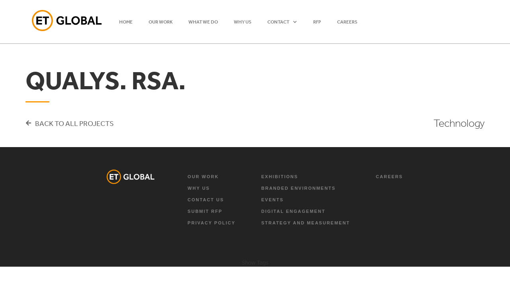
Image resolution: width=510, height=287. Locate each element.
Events (272, 199)
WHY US (242, 22)
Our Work (203, 176)
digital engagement (293, 211)
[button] (282, 22)
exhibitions (279, 176)
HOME (126, 22)
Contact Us (206, 199)
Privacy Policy (211, 222)
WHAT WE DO (203, 22)
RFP (317, 22)
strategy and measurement (305, 222)
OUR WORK (161, 22)
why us (199, 188)
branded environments (298, 188)
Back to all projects (74, 123)
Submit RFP (205, 211)
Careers (347, 22)
